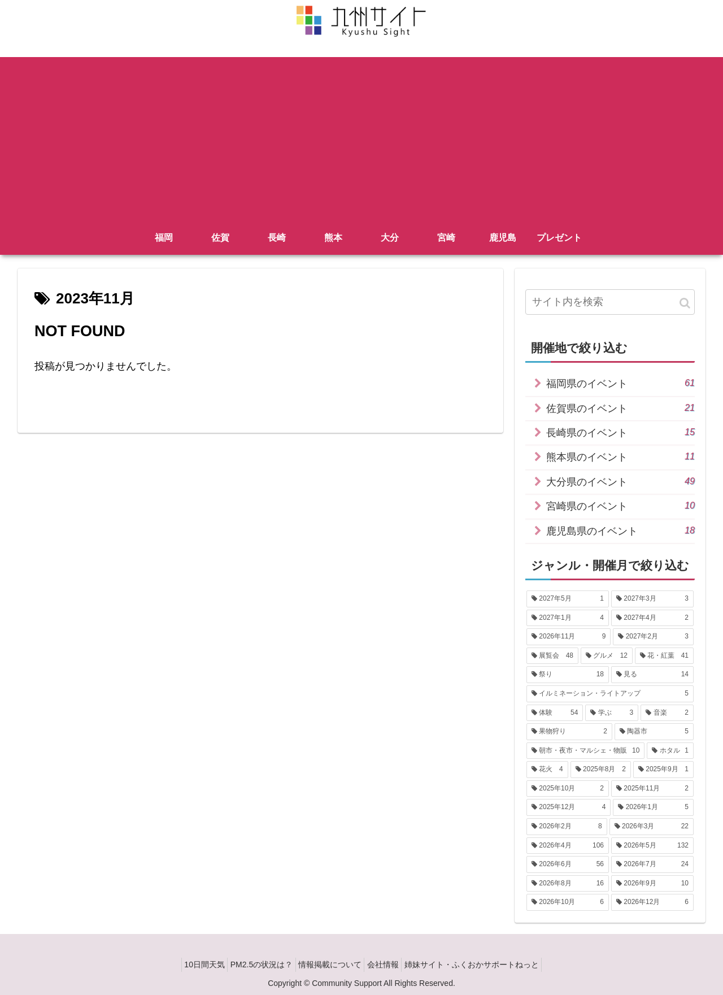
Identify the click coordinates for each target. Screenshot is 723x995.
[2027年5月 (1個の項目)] (567, 598)
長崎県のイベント (620, 432)
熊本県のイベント (620, 456)
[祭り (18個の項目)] (567, 674)
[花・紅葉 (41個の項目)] (664, 656)
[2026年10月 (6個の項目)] (567, 902)
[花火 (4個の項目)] (547, 769)
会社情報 (389, 964)
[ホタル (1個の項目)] (670, 750)
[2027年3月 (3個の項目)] (652, 598)
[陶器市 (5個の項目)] (654, 731)
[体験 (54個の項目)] (554, 713)
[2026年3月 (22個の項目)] (651, 826)
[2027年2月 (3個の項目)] (653, 636)
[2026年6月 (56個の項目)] (567, 864)
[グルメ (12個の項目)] (607, 656)
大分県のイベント (620, 481)
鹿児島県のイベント (620, 530)
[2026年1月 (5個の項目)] (653, 807)
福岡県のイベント (620, 383)
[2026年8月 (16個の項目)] (567, 883)
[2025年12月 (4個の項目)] (568, 807)
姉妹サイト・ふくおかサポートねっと (484, 964)
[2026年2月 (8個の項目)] (566, 826)
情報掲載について (330, 964)
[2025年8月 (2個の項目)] (600, 769)
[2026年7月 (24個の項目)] (652, 864)
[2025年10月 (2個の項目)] (567, 788)
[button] (685, 303)
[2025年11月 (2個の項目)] (652, 788)
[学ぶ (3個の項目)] (611, 713)
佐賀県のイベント (620, 407)
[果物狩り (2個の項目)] (569, 731)
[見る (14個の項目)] (652, 674)
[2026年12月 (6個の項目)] (652, 902)
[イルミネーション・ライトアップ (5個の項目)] (610, 693)
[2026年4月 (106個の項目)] (567, 845)
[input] (610, 302)
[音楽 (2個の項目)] (667, 713)
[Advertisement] (361, 136)
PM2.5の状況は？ (255, 964)
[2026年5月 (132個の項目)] (652, 845)
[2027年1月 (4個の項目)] (567, 618)
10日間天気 (192, 964)
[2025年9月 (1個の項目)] (663, 769)
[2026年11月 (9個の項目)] (568, 636)
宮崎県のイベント (620, 505)
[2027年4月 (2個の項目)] (652, 618)
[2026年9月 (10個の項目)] (652, 883)
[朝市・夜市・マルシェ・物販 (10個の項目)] (585, 750)
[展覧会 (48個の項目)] (552, 656)
